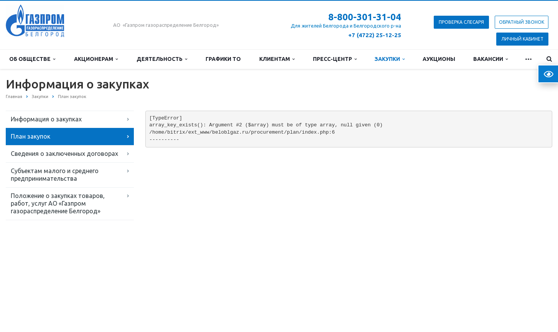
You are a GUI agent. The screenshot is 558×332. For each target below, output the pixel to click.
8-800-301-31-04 (364, 17)
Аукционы (439, 59)
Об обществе (32, 59)
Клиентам (277, 59)
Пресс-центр (335, 59)
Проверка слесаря (461, 22)
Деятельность (162, 59)
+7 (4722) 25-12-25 (374, 35)
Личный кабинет (522, 38)
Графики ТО (223, 59)
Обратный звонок (521, 22)
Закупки (390, 59)
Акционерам (96, 59)
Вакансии (490, 59)
